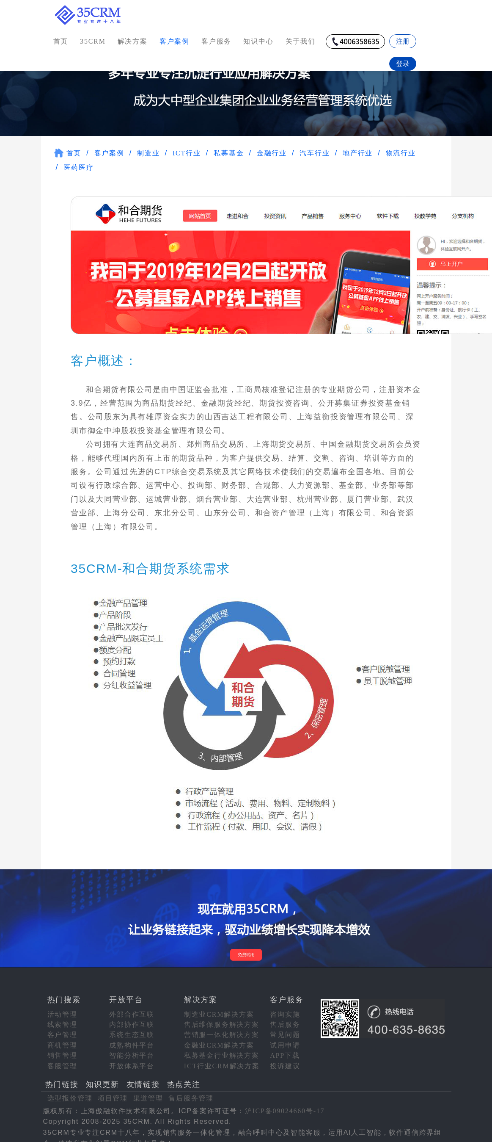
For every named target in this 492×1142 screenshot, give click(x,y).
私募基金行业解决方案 (221, 1050)
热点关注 (184, 1080)
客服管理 (62, 1061)
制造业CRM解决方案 (219, 1009)
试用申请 (285, 1040)
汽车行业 (315, 148)
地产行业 (358, 148)
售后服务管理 (191, 1093)
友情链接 (143, 1080)
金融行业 (272, 148)
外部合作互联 (131, 1009)
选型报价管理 (70, 1093)
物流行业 (401, 148)
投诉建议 (285, 1061)
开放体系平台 (131, 1061)
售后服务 (285, 1019)
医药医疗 (78, 162)
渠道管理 (148, 1093)
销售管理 (62, 1050)
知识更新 (102, 1080)
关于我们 (301, 41)
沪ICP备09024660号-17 (285, 1106)
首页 (61, 41)
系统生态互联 (131, 1030)
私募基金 (229, 148)
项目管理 (113, 1093)
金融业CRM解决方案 (219, 1040)
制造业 (148, 148)
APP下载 (285, 1050)
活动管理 (62, 1009)
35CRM (93, 41)
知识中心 (258, 41)
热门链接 (62, 1080)
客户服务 (216, 41)
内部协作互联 (131, 1019)
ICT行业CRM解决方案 (222, 1061)
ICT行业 (187, 148)
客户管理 (62, 1030)
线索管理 (62, 1019)
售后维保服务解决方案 (221, 1019)
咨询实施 (285, 1009)
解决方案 (133, 41)
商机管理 (62, 1040)
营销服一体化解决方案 (221, 1030)
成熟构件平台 (131, 1040)
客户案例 (109, 148)
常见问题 (285, 1030)
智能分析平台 (131, 1050)
